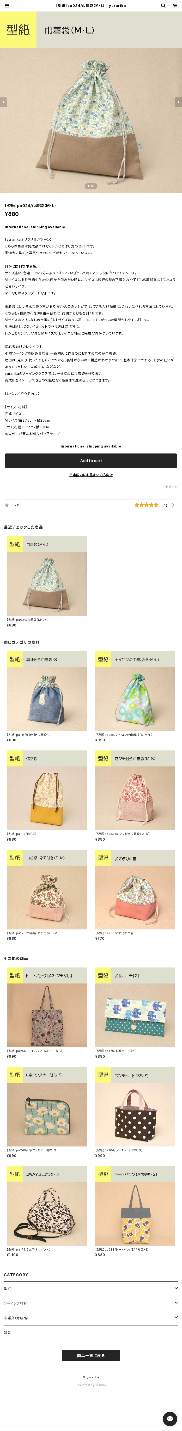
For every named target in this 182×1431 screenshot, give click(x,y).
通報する (171, 487)
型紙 (7, 1289)
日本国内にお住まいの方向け (91, 475)
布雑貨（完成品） (16, 1318)
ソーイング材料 (15, 1303)
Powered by (91, 1385)
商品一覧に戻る (91, 1355)
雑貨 (7, 1332)
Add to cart (91, 460)
